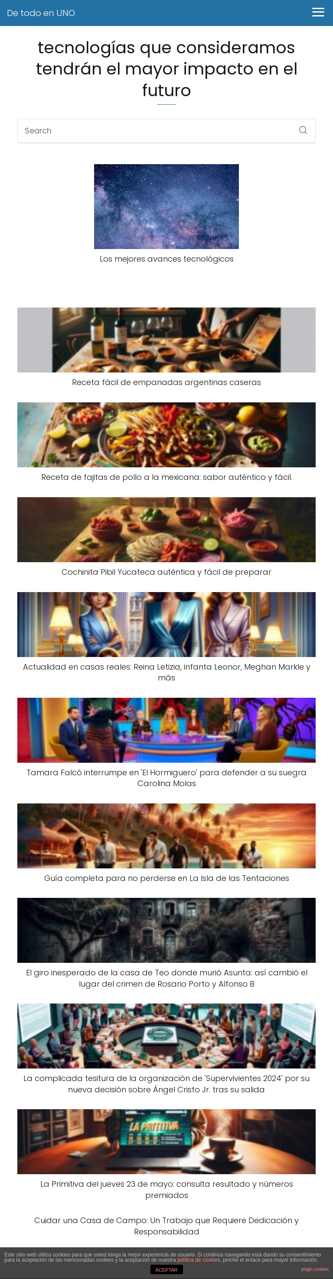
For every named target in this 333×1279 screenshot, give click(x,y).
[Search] (300, 127)
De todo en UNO (41, 13)
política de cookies (198, 1260)
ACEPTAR (166, 1270)
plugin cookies (315, 1269)
